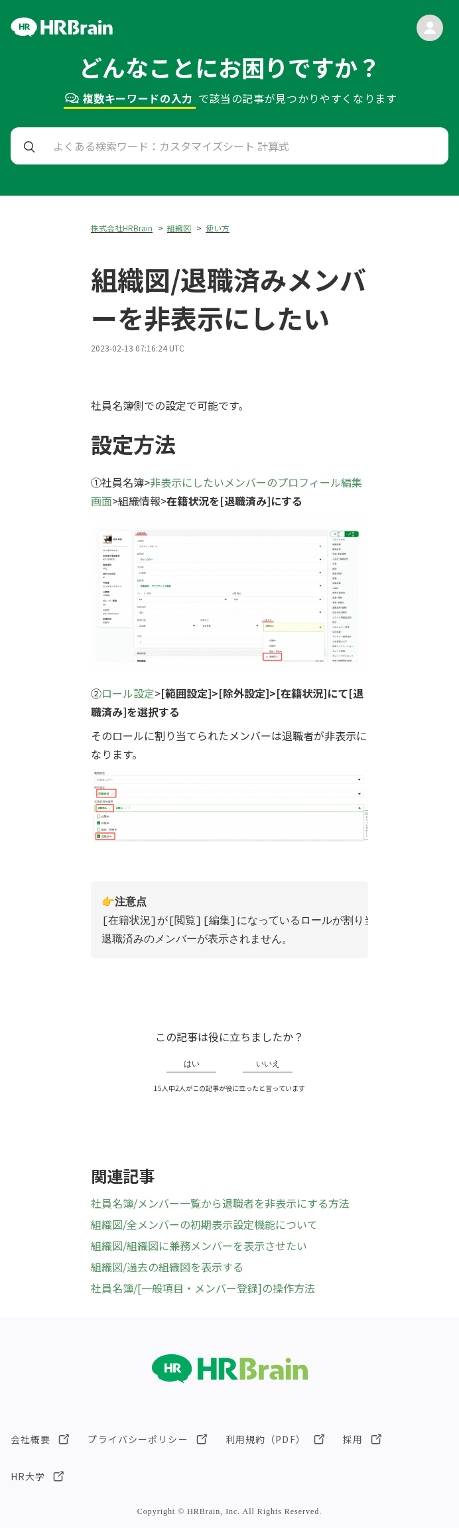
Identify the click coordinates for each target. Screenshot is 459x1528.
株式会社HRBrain (122, 227)
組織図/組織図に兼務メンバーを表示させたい (199, 1245)
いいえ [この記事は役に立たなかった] (268, 1063)
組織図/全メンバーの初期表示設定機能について (204, 1224)
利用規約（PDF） (266, 1439)
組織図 (179, 227)
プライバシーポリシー (138, 1439)
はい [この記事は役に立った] (192, 1063)
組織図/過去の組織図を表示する (167, 1267)
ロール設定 (128, 693)
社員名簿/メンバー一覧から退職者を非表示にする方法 (220, 1203)
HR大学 (28, 1476)
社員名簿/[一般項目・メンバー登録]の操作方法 (203, 1288)
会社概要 (30, 1439)
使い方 (218, 227)
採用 (353, 1439)
